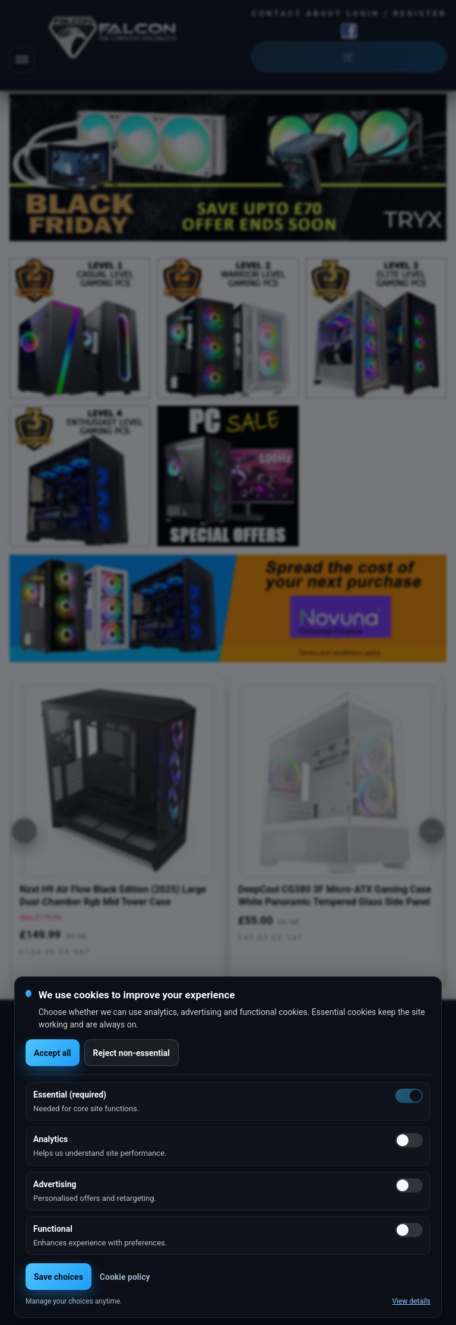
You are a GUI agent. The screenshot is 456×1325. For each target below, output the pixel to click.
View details (411, 1301)
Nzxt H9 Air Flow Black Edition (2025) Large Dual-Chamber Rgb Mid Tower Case (113, 895)
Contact (277, 13)
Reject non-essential (131, 1053)
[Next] (431, 830)
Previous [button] (31, 167)
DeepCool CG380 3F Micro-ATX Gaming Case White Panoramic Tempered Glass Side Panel (334, 895)
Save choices (58, 1277)
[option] (228, 167)
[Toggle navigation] (22, 59)
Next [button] (424, 167)
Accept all (52, 1053)
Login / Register (396, 13)
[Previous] (24, 830)
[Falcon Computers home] (114, 40)
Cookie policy (125, 1277)
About (324, 13)
